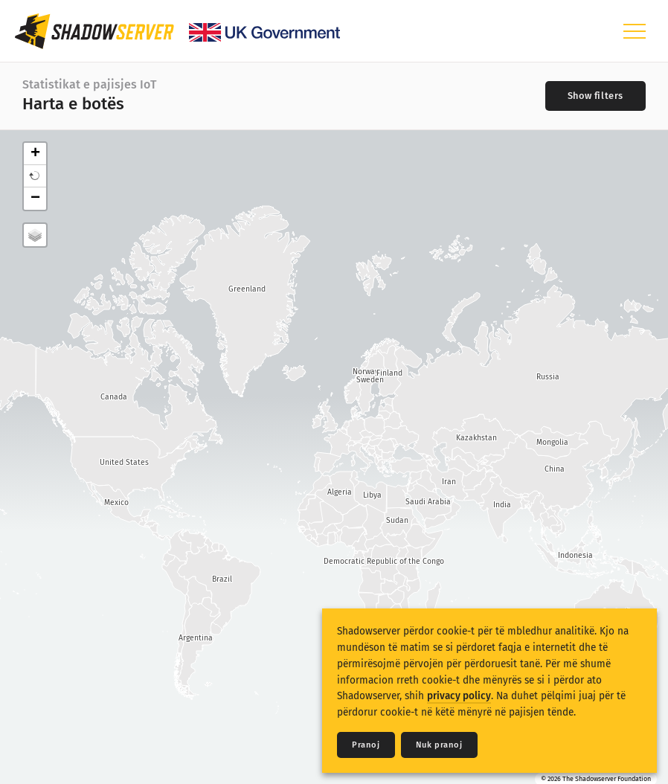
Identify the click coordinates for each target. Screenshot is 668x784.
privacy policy (459, 696)
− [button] (35, 198)
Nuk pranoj (439, 745)
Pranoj (366, 745)
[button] (35, 176)
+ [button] (35, 154)
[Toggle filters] (595, 96)
